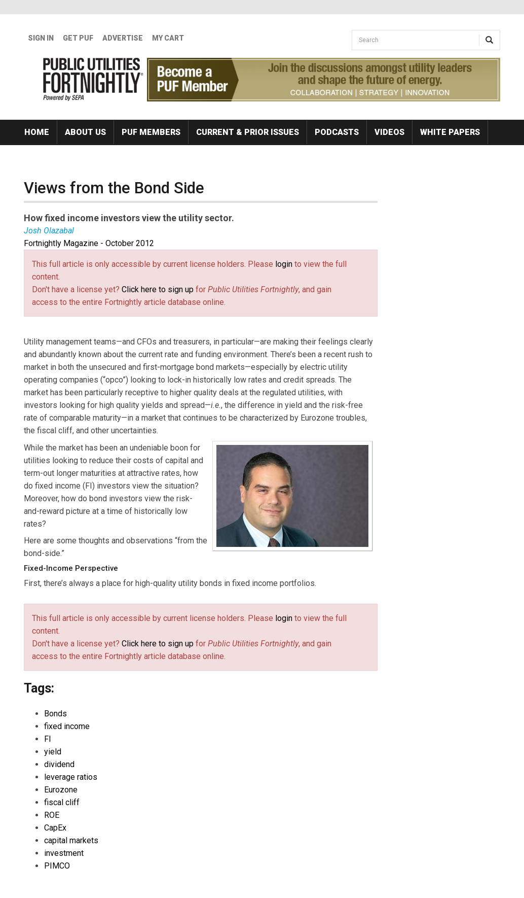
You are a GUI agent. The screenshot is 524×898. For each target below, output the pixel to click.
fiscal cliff (62, 802)
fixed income (67, 726)
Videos (389, 132)
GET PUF (78, 38)
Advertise (122, 38)
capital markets (71, 840)
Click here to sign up (158, 289)
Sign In (41, 38)
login (283, 264)
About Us (85, 132)
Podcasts (337, 132)
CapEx (55, 828)
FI (47, 739)
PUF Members (151, 132)
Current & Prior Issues (247, 132)
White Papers (450, 132)
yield (52, 751)
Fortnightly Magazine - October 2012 (89, 243)
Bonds (55, 713)
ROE (51, 815)
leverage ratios (70, 777)
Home (36, 132)
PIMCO (57, 866)
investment (64, 853)
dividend (59, 764)
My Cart (168, 38)
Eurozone (61, 790)
